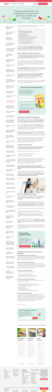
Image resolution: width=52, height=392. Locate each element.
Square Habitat (33, 372)
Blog (23, 374)
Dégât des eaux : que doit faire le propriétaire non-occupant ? (10, 87)
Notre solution (13, 3)
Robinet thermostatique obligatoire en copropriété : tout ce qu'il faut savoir (10, 106)
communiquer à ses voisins (28, 220)
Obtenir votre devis (44, 388)
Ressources (22, 3)
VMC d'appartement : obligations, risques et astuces (9, 55)
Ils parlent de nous (16, 374)
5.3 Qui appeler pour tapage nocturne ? (25, 40)
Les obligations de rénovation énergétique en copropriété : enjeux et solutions (10, 131)
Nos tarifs (14, 372)
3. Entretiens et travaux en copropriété (30, 25)
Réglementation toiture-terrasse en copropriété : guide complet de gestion (10, 146)
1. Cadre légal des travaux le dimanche (25, 31)
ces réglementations (36, 80)
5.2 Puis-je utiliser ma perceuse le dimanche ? (26, 39)
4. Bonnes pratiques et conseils (23, 35)
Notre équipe (15, 373)
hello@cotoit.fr (6, 377)
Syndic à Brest (15, 391)
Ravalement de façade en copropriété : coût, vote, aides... (10, 232)
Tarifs (18, 3)
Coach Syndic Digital (16, 371)
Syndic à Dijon (24, 390)
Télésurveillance (33, 377)
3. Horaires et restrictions (22, 34)
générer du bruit (37, 202)
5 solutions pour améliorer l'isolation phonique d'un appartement (10, 60)
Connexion (35, 3)
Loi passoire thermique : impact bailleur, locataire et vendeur (10, 201)
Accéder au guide (21, 363)
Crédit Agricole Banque (35, 373)
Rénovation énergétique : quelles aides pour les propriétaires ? (10, 227)
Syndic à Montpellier (34, 390)
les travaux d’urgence (40, 69)
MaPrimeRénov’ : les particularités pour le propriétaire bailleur (9, 38)
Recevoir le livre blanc (24, 111)
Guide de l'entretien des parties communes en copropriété (9, 277)
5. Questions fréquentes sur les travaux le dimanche (27, 37)
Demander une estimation (25, 246)
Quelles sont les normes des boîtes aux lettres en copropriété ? (10, 27)
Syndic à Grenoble (25, 391)
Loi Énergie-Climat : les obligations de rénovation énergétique (10, 217)
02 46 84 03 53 (6, 376)
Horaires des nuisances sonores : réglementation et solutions (10, 136)
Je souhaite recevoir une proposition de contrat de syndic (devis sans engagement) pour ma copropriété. (27, 105)
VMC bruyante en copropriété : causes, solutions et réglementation (10, 33)
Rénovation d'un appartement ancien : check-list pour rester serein (10, 211)
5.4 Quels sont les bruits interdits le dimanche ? (26, 42)
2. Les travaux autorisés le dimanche (24, 32)
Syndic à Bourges (16, 390)
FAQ (22, 384)
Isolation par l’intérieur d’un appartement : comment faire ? (10, 257)
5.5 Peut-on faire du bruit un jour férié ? (24, 43)
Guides (22, 25)
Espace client (44, 370)
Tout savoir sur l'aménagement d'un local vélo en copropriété (10, 272)
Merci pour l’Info (33, 381)
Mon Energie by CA (34, 383)
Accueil (18, 25)
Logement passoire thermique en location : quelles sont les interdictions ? (10, 160)
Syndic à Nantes (33, 391)
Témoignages (15, 375)
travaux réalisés (28, 58)
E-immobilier (33, 376)
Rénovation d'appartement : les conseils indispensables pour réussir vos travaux (10, 121)
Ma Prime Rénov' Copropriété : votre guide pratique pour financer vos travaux (10, 44)
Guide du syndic (24, 376)
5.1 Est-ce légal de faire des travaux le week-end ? (26, 38)
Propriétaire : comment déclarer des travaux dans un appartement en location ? (10, 70)
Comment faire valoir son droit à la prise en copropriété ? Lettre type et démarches (10, 49)
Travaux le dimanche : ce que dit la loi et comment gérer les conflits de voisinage (11, 101)
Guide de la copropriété (26, 375)
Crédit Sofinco (33, 382)
